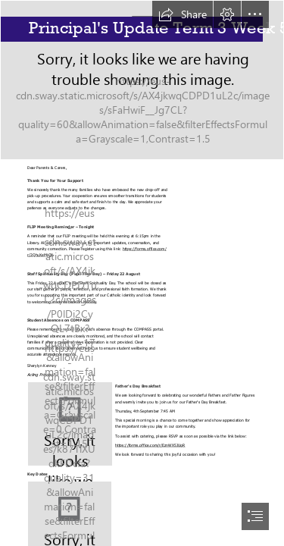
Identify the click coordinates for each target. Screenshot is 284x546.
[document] (142, 273)
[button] (182, 14)
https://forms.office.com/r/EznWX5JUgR (150, 444)
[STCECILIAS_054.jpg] (142, 80)
